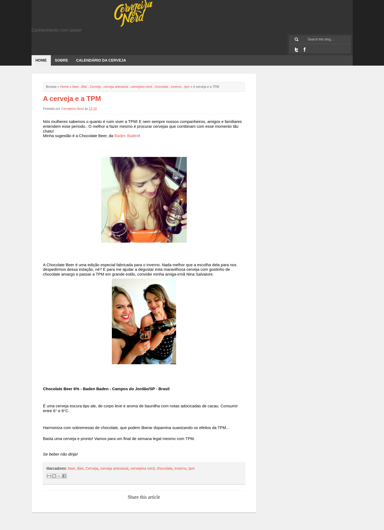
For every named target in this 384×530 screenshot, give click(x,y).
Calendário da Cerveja (101, 60)
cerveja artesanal (116, 87)
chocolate (161, 87)
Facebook (305, 50)
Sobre (61, 60)
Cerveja (95, 87)
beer (75, 87)
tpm (187, 87)
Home (41, 60)
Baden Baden (126, 135)
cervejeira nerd (141, 87)
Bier (84, 87)
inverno (176, 87)
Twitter (296, 50)
